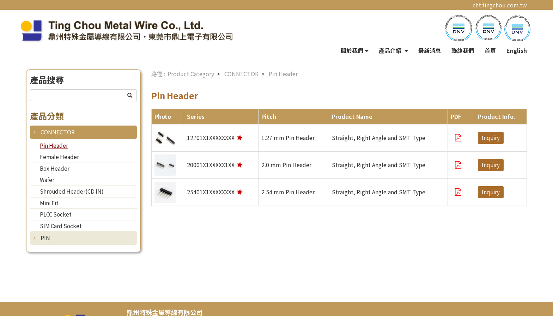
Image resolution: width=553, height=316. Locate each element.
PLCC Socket (56, 214)
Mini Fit (49, 203)
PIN (45, 237)
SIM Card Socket (61, 226)
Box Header (54, 168)
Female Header (59, 156)
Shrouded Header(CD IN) (72, 191)
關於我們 (352, 50)
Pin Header (54, 145)
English (516, 50)
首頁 (490, 50)
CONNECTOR (58, 132)
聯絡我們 (462, 50)
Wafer (47, 179)
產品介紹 (391, 50)
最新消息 (429, 50)
